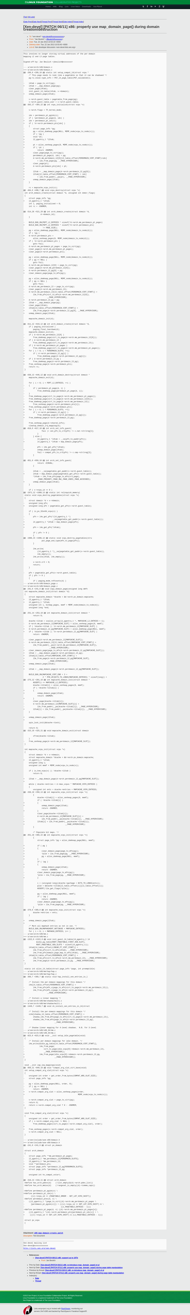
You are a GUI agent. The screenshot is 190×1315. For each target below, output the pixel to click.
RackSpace (65, 1308)
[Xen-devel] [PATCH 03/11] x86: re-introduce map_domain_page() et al (70, 1265)
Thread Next (57, 22)
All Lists (31, 17)
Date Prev (28, 22)
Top (25, 17)
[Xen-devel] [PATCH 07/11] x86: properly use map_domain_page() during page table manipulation (82, 1267)
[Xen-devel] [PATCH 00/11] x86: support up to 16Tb (56, 1258)
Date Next (37, 22)
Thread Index (78, 22)
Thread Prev (46, 22)
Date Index (67, 22)
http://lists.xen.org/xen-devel (39, 1248)
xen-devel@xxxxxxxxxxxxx (53, 37)
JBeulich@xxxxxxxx (54, 39)
